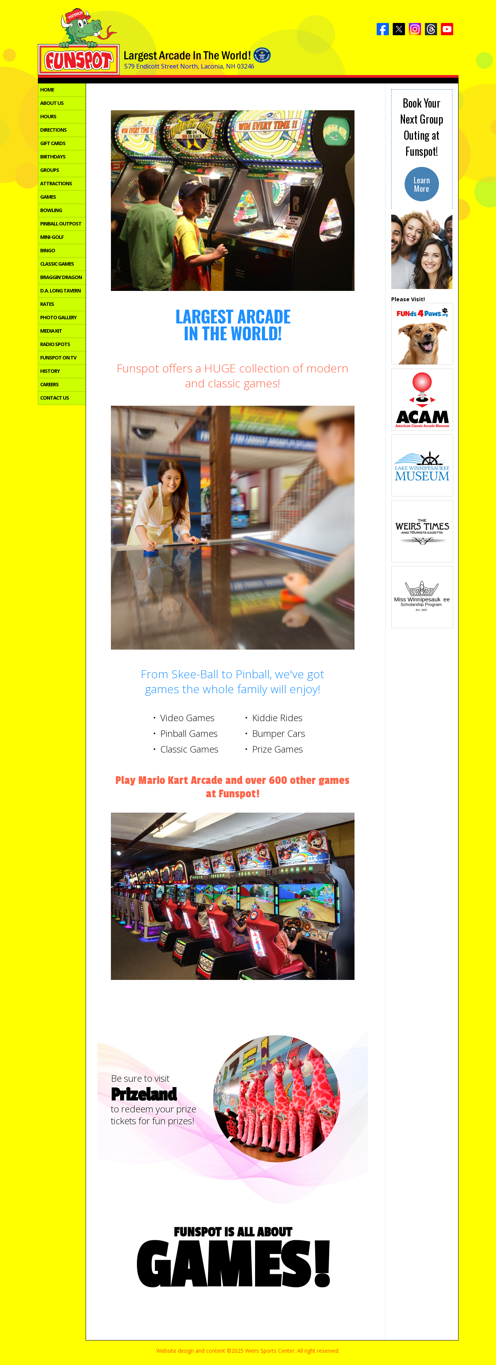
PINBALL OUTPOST (60, 224)
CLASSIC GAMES (57, 264)
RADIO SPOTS (55, 344)
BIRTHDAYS (52, 157)
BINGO (47, 251)
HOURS (48, 117)
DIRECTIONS (53, 130)
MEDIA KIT (51, 331)
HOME (47, 90)
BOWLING (51, 210)
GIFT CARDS (52, 143)
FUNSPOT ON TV (58, 358)
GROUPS (49, 170)
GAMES (48, 197)
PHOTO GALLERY (58, 318)
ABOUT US (51, 103)
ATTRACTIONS (56, 184)
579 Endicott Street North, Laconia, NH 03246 (189, 66)
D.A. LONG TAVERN (60, 291)
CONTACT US (54, 398)
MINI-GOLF (51, 237)
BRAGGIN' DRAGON (61, 277)
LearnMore (422, 184)
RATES (47, 304)
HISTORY (50, 371)
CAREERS (49, 385)
